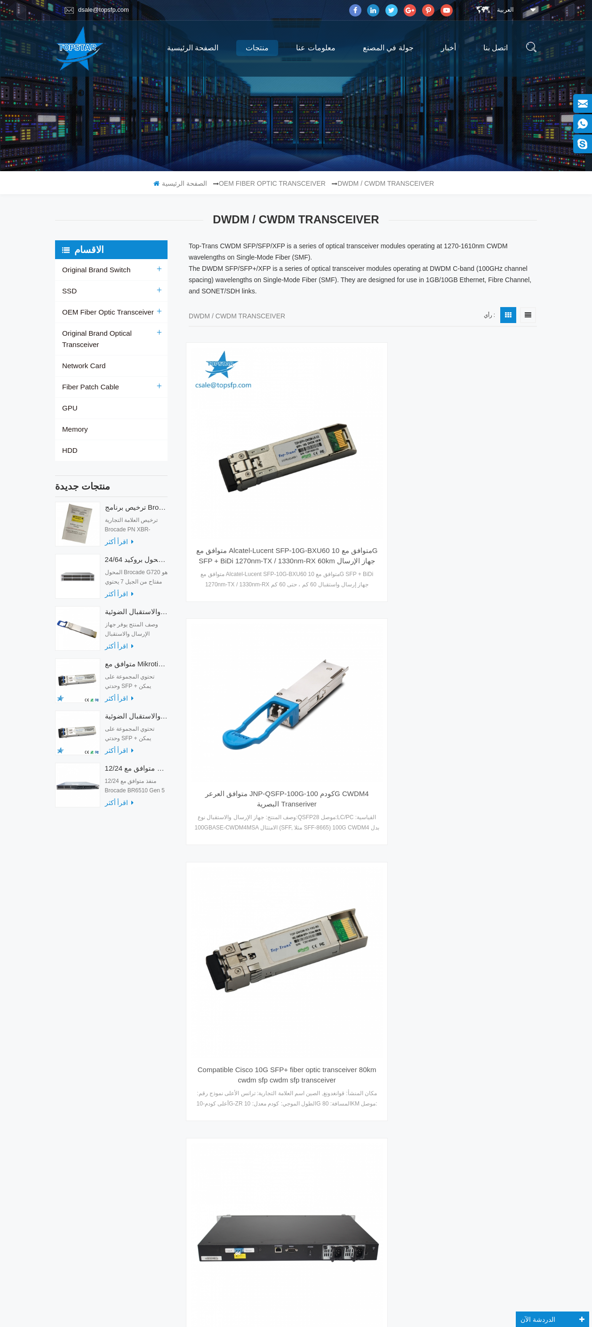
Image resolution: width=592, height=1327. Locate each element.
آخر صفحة (439, 884)
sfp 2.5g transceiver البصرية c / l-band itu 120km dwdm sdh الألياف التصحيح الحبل (483, 817)
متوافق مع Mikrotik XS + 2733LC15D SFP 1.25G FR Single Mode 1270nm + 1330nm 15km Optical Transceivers (136, 657)
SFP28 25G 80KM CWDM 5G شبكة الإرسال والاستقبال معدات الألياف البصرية (242, 817)
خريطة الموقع (79, 1096)
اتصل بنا (495, 48)
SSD (69, 291)
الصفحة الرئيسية (192, 48)
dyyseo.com (413, 1298)
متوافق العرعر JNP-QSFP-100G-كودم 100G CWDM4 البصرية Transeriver (363, 443)
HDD (69, 439)
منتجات (257, 48)
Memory (74, 418)
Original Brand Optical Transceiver (112, 333)
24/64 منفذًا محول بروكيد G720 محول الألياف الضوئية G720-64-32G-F (136, 553)
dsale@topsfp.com (96, 10)
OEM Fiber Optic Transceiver (272, 183)
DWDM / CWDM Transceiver (385, 183)
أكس (68, 1059)
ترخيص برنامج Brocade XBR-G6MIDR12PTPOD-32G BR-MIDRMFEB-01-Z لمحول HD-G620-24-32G (136, 501)
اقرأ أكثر (119, 535)
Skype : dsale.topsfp (468, 1133)
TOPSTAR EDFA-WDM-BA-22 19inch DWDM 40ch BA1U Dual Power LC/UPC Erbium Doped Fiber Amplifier (242, 638)
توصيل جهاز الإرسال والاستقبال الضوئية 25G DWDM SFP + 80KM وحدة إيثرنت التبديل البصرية (484, 638)
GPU (69, 397)
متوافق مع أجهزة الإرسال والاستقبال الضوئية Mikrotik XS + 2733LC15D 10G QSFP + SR (136, 709)
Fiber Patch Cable (88, 375)
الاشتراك (476, 1220)
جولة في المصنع (388, 48)
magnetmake (311, 1309)
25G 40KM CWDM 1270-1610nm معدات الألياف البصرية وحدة (363, 817)
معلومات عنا (315, 48)
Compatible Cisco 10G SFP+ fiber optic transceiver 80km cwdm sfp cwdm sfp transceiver (484, 459)
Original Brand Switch (94, 270)
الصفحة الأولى (291, 884)
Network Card (82, 354)
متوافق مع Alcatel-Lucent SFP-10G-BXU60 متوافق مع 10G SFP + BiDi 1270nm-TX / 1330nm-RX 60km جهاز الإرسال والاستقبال (242, 459)
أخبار (448, 48)
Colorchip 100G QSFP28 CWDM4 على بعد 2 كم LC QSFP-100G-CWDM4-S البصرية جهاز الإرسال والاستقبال (362, 638)
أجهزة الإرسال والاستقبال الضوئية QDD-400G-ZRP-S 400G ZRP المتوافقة (136, 605)
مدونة (69, 1077)
